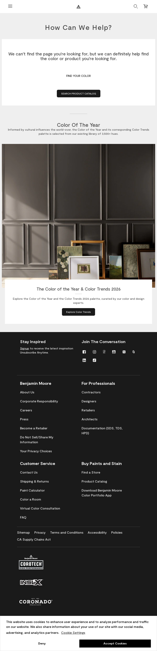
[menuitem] (84, 351)
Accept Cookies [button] (115, 643)
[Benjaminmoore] (78, 6)
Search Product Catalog (78, 93)
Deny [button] (42, 643)
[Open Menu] (10, 6)
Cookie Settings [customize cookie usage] (73, 632)
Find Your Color (78, 75)
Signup (24, 348)
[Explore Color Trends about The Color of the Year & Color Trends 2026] (78, 312)
